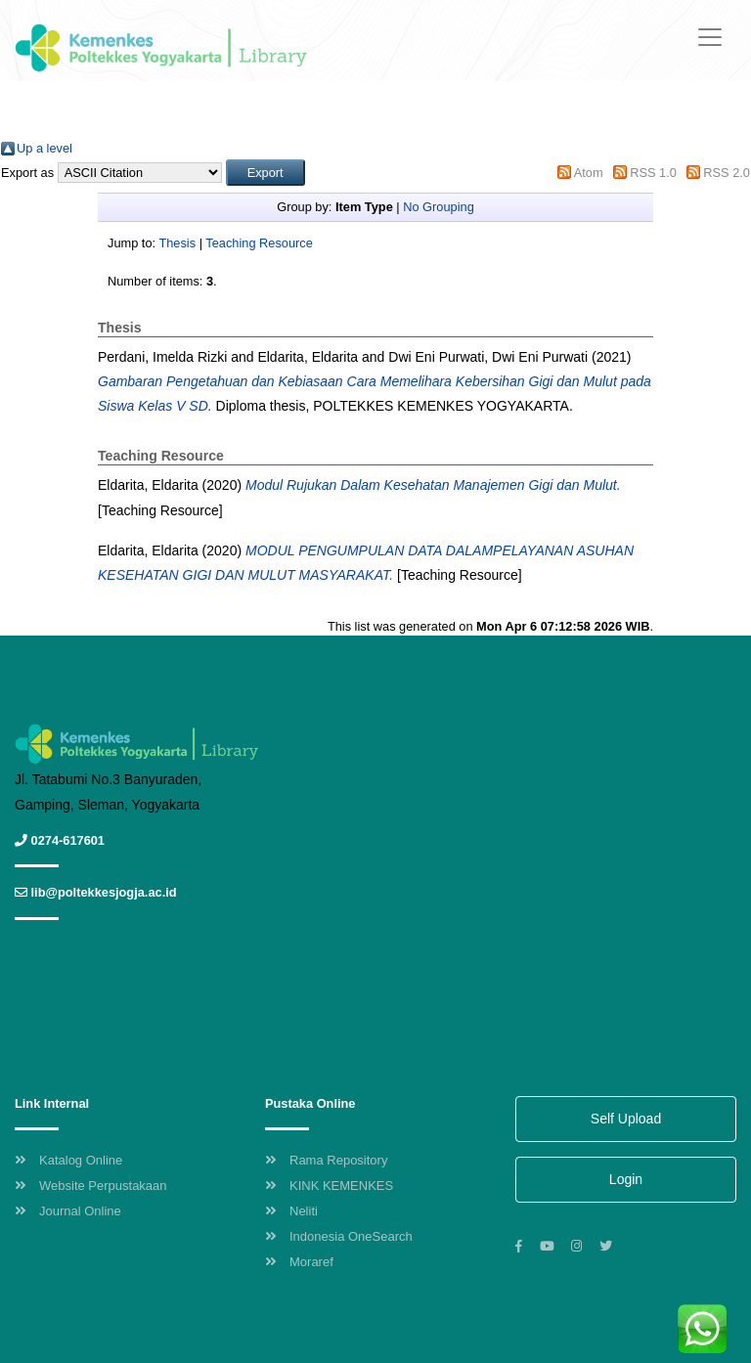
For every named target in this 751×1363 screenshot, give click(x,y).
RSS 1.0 (653, 172)
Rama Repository (326, 1160)
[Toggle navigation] (710, 37)
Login (625, 1179)
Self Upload (626, 1118)
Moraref (299, 1261)
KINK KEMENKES (329, 1185)
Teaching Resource (259, 243)
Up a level (44, 148)
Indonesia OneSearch (339, 1236)
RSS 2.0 (726, 172)
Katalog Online (68, 1160)
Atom (588, 172)
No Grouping (438, 206)
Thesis (177, 243)
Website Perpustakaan (91, 1185)
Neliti (291, 1211)
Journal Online (68, 1211)
